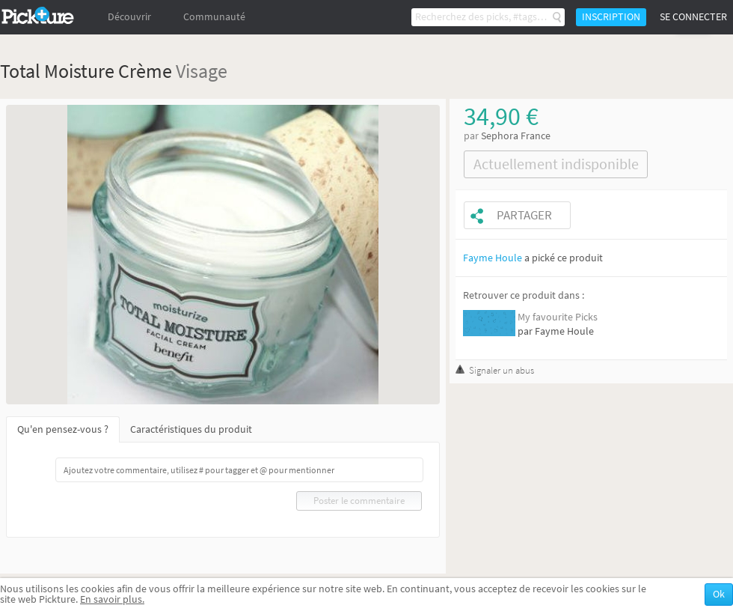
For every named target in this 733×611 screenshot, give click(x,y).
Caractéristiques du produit (191, 429)
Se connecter (693, 17)
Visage (201, 71)
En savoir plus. (112, 599)
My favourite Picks (558, 317)
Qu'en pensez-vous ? (62, 429)
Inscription (611, 17)
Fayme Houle (492, 258)
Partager (524, 215)
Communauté (214, 17)
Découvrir (129, 17)
